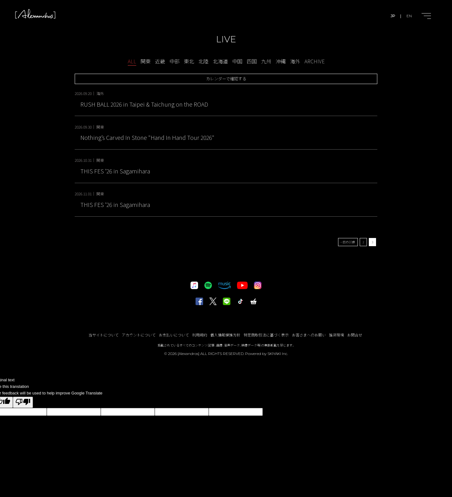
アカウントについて (139, 334)
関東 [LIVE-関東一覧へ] (146, 61)
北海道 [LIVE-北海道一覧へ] (220, 61)
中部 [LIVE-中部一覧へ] (175, 61)
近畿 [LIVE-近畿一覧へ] (160, 61)
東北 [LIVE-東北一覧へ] (189, 61)
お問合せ (354, 334)
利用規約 (199, 334)
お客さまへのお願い (309, 334)
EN (409, 15)
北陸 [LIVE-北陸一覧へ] (203, 61)
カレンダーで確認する (226, 79)
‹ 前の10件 (348, 242)
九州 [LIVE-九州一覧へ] (266, 61)
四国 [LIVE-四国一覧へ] (252, 61)
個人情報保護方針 (225, 334)
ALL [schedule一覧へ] (132, 61)
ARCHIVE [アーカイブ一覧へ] (314, 61)
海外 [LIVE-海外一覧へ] (295, 61)
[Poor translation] (23, 402)
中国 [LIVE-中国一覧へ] (237, 61)
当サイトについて (104, 334)
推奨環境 (336, 334)
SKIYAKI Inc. (277, 353)
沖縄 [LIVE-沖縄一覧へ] (281, 61)
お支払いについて (174, 334)
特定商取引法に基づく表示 (266, 334)
